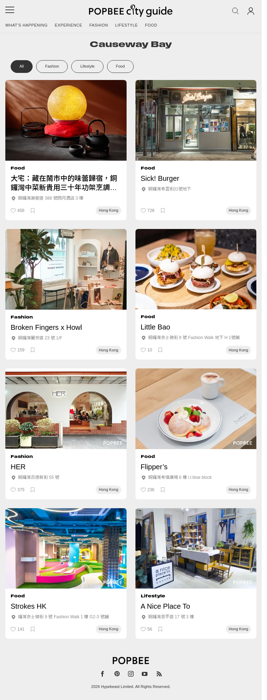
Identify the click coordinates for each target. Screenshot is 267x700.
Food (151, 25)
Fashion (98, 25)
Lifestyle (126, 25)
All (22, 66)
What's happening (26, 25)
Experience (68, 25)
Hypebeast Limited (117, 686)
